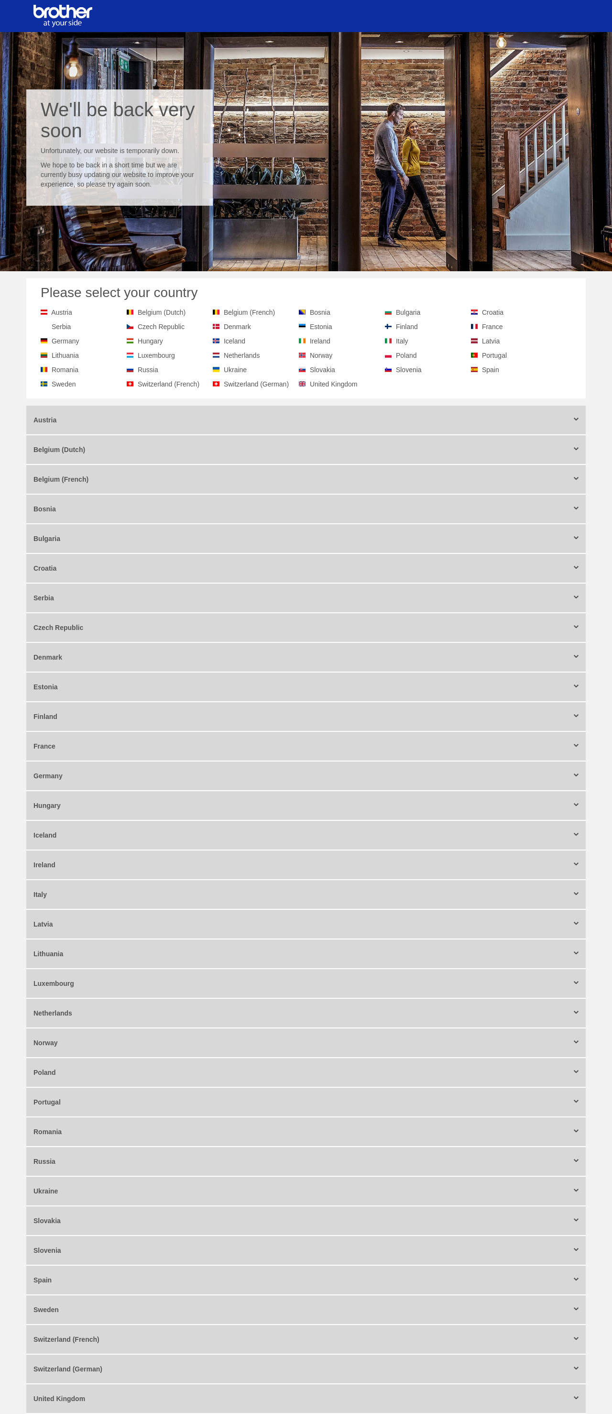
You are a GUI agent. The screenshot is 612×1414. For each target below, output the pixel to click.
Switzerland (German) (256, 384)
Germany (65, 341)
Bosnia (320, 312)
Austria (61, 312)
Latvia (491, 341)
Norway (321, 355)
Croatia (492, 312)
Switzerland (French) (168, 384)
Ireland (320, 341)
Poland (406, 355)
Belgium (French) (249, 312)
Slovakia (322, 370)
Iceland (234, 341)
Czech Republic (161, 327)
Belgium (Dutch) (162, 312)
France (492, 327)
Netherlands (242, 355)
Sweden (64, 384)
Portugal (494, 355)
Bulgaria (408, 312)
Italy (402, 341)
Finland (407, 327)
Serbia (61, 327)
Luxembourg (156, 355)
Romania (65, 370)
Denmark (237, 327)
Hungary (150, 341)
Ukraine (235, 370)
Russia (148, 370)
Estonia (321, 327)
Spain (490, 370)
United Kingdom (334, 384)
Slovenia (409, 370)
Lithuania (65, 355)
